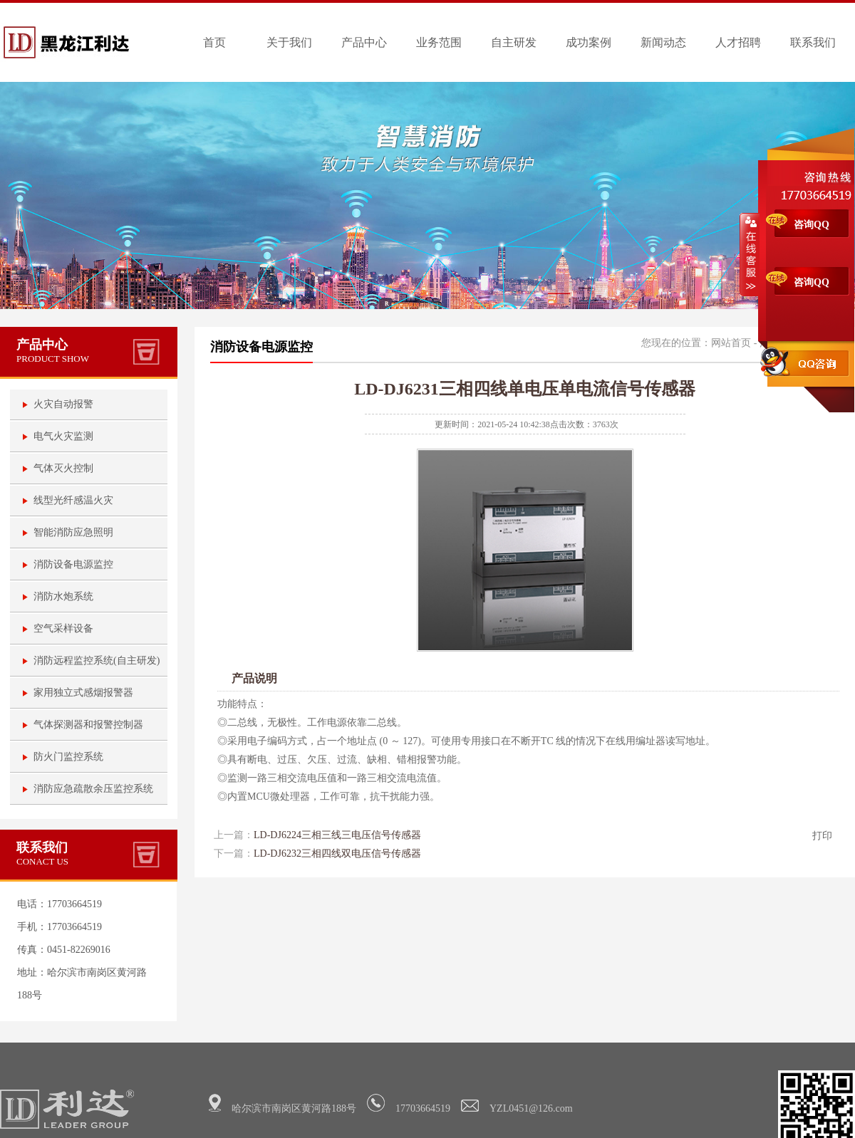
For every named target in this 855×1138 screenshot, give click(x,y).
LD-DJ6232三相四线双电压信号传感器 (337, 853)
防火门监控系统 (68, 756)
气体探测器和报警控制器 (88, 724)
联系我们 (813, 42)
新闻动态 (663, 42)
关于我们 (289, 42)
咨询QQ (811, 224)
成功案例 (588, 42)
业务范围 (439, 42)
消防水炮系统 (63, 596)
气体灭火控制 (63, 468)
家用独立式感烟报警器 (83, 692)
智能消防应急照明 (73, 532)
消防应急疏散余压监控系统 (93, 788)
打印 (822, 835)
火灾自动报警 (63, 404)
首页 (214, 42)
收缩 (750, 254)
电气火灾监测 (63, 436)
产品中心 (364, 42)
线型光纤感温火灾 (73, 500)
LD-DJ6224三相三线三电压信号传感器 (337, 835)
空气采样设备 (63, 628)
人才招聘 (738, 42)
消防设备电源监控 (73, 564)
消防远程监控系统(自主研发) (96, 660)
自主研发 (514, 42)
